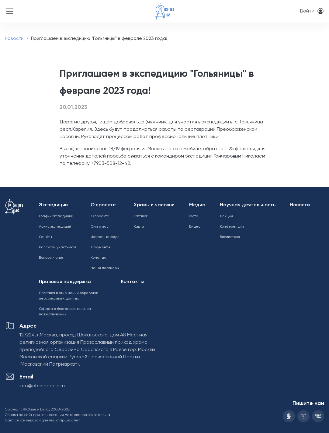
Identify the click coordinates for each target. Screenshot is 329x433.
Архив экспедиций (55, 227)
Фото (193, 216)
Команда (98, 258)
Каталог (140, 216)
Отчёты (45, 237)
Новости (14, 38)
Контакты (132, 281)
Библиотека (230, 237)
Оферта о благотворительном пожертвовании (65, 311)
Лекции (226, 216)
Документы (100, 247)
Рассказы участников (57, 247)
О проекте (103, 205)
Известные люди (105, 237)
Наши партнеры (105, 268)
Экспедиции (53, 205)
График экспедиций (56, 216)
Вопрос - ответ (52, 258)
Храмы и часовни (154, 205)
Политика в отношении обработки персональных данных (68, 295)
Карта (139, 227)
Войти (307, 11)
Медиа (197, 205)
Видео (194, 227)
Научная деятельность (247, 205)
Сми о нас (100, 227)
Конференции (232, 227)
